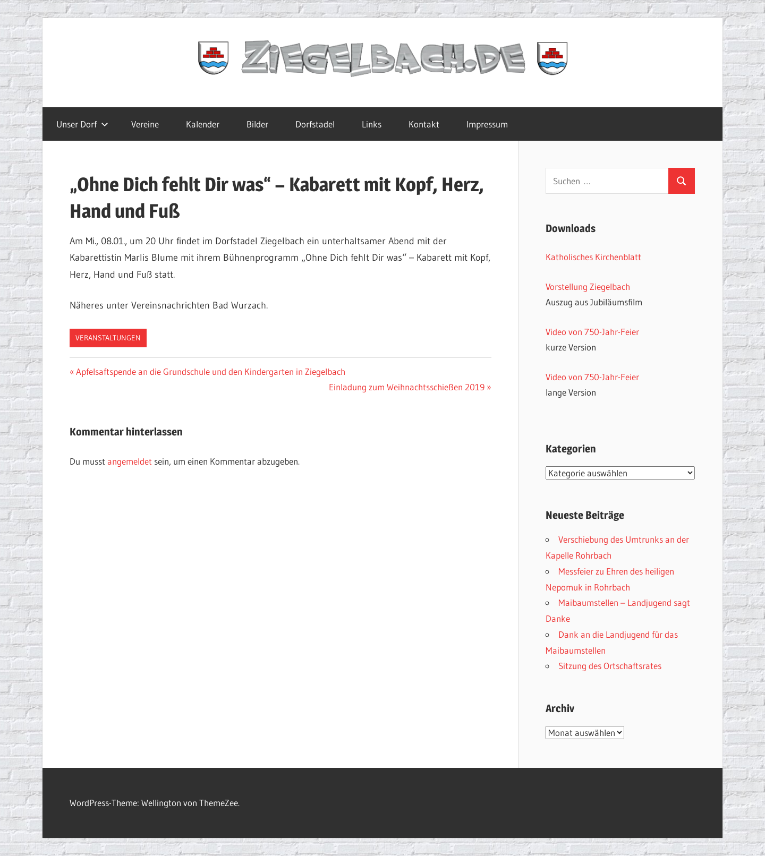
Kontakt (424, 124)
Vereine (145, 124)
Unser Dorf (82, 124)
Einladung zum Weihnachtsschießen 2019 (406, 386)
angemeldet (129, 461)
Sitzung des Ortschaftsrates (609, 665)
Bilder (257, 124)
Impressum (487, 124)
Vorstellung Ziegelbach (588, 286)
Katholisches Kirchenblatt (593, 256)
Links (371, 124)
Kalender (202, 124)
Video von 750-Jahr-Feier (592, 331)
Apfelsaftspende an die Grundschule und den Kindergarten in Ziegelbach (210, 371)
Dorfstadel (315, 124)
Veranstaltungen (108, 338)
